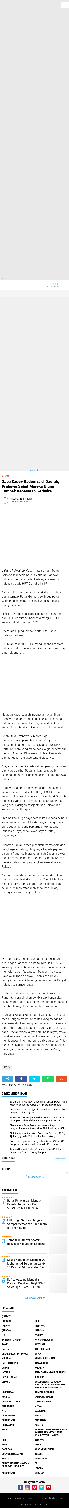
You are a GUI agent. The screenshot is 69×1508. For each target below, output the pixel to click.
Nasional (40, 1410)
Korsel (6, 1396)
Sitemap (43, 1498)
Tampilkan (60, 1159)
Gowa (38, 1353)
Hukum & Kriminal (45, 1358)
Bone (5, 1344)
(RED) (7, 476)
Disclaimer (32, 1498)
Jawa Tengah (9, 1377)
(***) (37, 1316)
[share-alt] (7, 1079)
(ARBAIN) (7, 1321)
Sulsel (39, 1453)
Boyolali (40, 1344)
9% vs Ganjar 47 (44, 1339)
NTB (4, 1410)
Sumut (5, 1458)
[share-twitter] (34, 1079)
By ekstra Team (56, 1498)
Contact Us (19, 1498)
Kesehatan (8, 1392)
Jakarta (39, 1367)
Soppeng (7, 1449)
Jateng (6, 1372)
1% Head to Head (11, 1339)
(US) (4, 1335)
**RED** (39, 1335)
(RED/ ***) (7, 1325)
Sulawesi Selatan (12, 1453)
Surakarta (41, 1458)
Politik (39, 1424)
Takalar (39, 1468)
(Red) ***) (40, 1325)
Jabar (5, 1367)
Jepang (6, 1381)
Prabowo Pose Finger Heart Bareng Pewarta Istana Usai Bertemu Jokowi (51, 1432)
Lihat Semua (34, 1177)
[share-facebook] (21, 1079)
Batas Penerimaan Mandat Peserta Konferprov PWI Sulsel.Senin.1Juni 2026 (24, 1204)
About (8, 1498)
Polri (5, 1429)
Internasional (10, 1363)
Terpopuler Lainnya (34, 1298)
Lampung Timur (44, 1396)
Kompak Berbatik (44, 1392)
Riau (4, 1444)
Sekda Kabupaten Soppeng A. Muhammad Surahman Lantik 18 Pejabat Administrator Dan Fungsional (26, 1265)
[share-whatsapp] (48, 1079)
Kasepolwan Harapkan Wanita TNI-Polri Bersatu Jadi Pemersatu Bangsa (50, 1384)
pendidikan (8, 1472)
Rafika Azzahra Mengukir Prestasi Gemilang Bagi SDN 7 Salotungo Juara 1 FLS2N (26, 1283)
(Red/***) (40, 1330)
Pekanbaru (8, 1420)
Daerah (6, 1349)
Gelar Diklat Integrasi (15, 1353)
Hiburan (6, 1358)
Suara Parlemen (44, 1449)
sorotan (39, 1472)
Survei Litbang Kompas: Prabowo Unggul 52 (16, 1465)
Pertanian (8, 1424)
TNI (36, 1463)
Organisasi (8, 1415)
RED (4, 1439)
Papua (38, 1415)
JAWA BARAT (41, 1363)
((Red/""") (7, 1316)
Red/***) (39, 1439)
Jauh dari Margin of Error (50, 1372)
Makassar (8, 1406)
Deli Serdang (42, 1349)
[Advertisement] (34, 34)
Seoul (38, 1444)
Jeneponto (41, 1377)
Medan (38, 1406)
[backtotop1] (66, 1504)
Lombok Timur (43, 1401)
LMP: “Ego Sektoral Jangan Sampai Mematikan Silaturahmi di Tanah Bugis (27, 1224)
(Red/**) (6, 1330)
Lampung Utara (11, 1401)
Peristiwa (40, 1420)
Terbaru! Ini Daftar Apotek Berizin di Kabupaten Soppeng (26, 1242)
